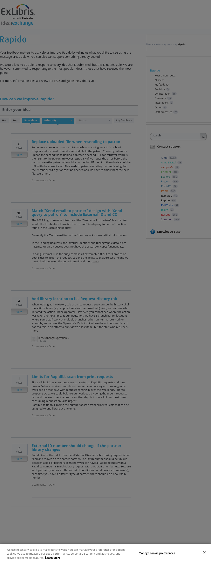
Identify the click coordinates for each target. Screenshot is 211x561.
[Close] (204, 556)
